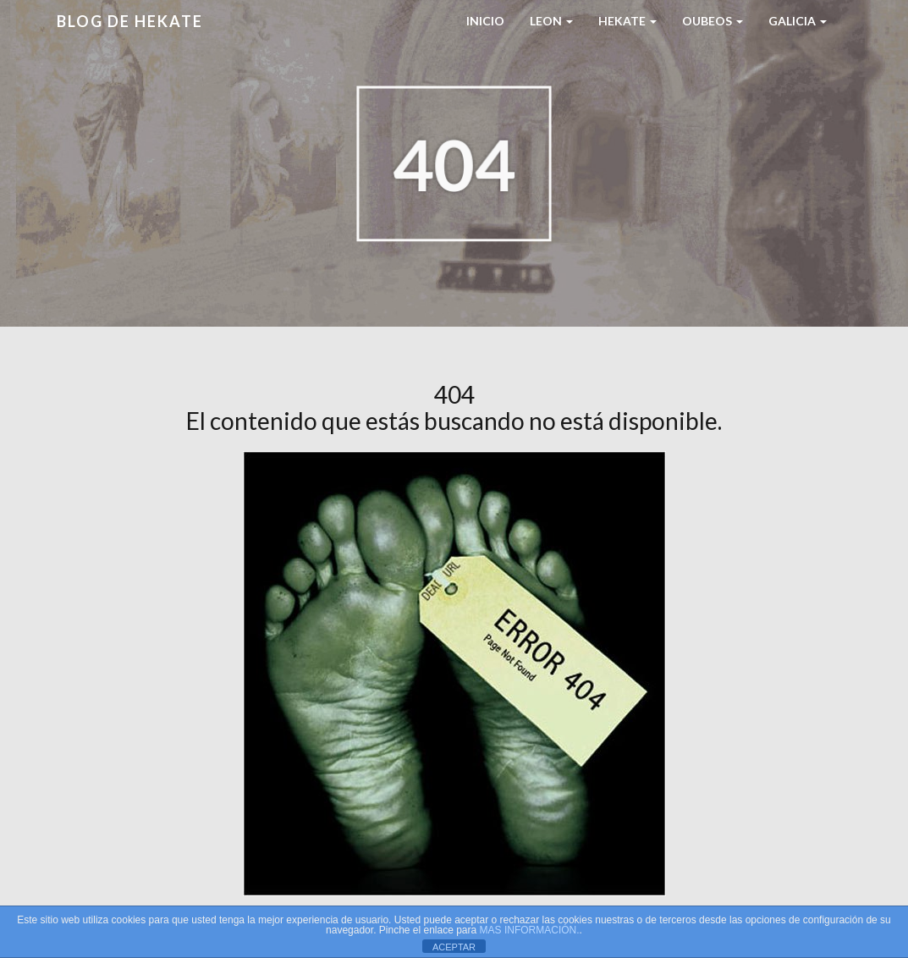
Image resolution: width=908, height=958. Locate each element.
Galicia (797, 21)
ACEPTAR (454, 947)
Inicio (485, 21)
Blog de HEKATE (130, 21)
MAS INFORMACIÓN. (530, 930)
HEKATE (627, 21)
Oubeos (712, 21)
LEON (551, 21)
